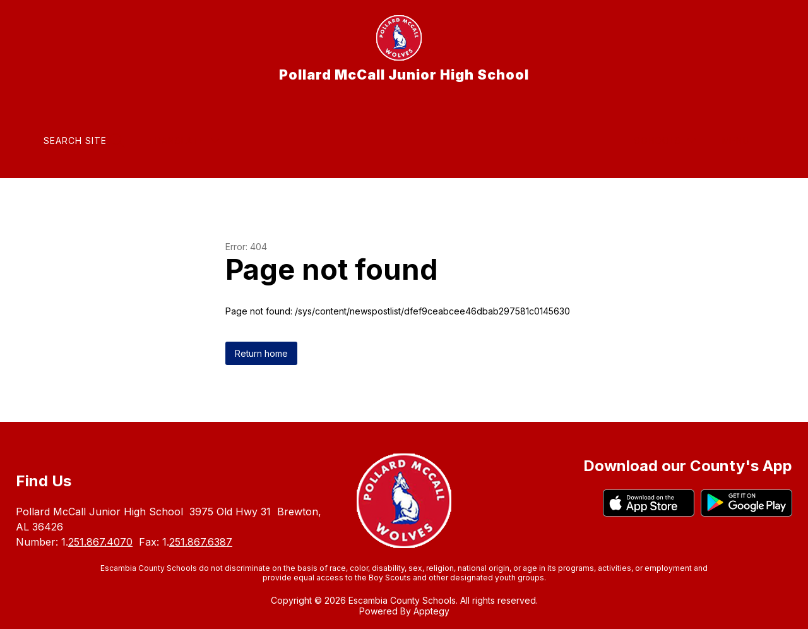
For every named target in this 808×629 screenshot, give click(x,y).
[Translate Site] (183, 140)
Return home (261, 353)
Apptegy (431, 611)
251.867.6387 (200, 542)
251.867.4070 (100, 542)
